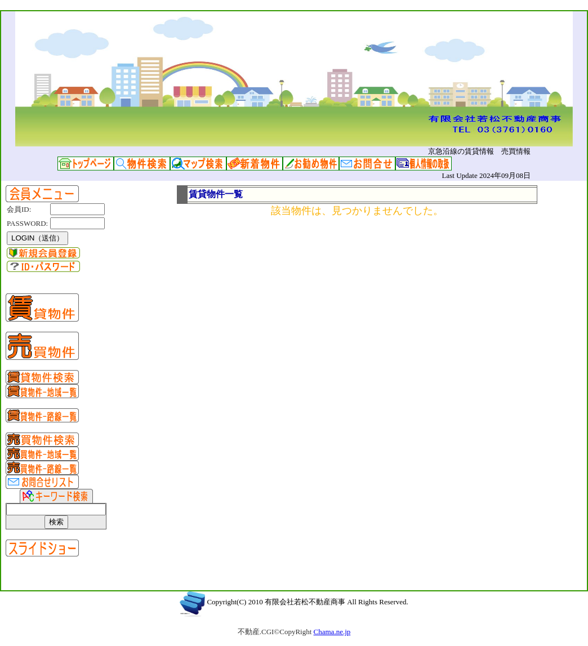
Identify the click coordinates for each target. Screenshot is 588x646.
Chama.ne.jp (332, 631)
